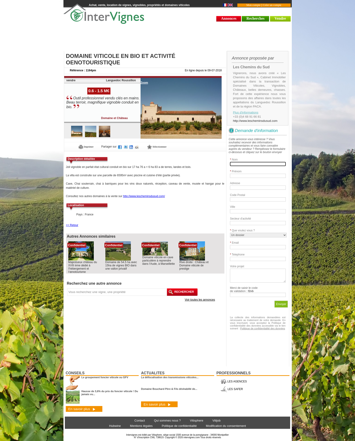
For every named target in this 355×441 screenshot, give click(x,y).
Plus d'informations (245, 112)
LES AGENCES (233, 381)
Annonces (228, 18)
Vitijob (216, 420)
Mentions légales (141, 426)
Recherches (255, 18)
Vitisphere (196, 420)
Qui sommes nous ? (167, 420)
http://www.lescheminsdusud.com (255, 121)
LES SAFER (231, 389)
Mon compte (253, 5)
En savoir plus (81, 409)
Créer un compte (272, 5)
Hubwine (115, 426)
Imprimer (86, 146)
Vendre (280, 18)
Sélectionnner (157, 146)
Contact (140, 420)
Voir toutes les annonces (200, 299)
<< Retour (72, 225)
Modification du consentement (226, 426)
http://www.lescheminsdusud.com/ (144, 196)
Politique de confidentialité (179, 426)
